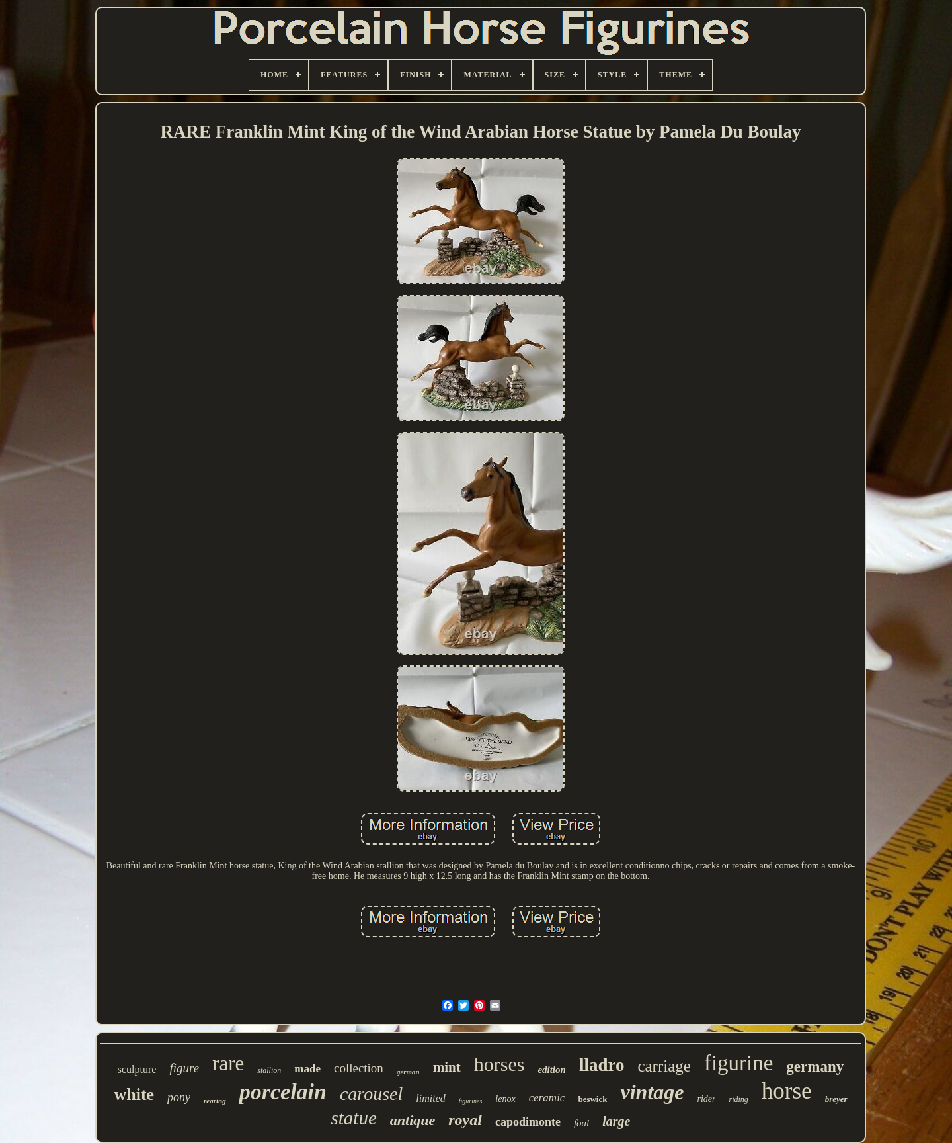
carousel (371, 1093)
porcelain (283, 1092)
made (307, 1068)
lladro (602, 1065)
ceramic (547, 1097)
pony (178, 1097)
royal (465, 1119)
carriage (663, 1066)
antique (412, 1120)
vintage (652, 1092)
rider (706, 1099)
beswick (592, 1099)
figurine (738, 1063)
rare (228, 1063)
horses (499, 1064)
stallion (269, 1070)
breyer (836, 1099)
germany (815, 1066)
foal (581, 1123)
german (408, 1072)
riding (738, 1099)
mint (447, 1067)
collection (358, 1068)
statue (354, 1117)
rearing (215, 1101)
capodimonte (528, 1121)
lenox (505, 1099)
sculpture (137, 1069)
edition (551, 1069)
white (134, 1094)
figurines (471, 1101)
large (616, 1121)
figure (184, 1068)
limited (430, 1098)
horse (787, 1091)
